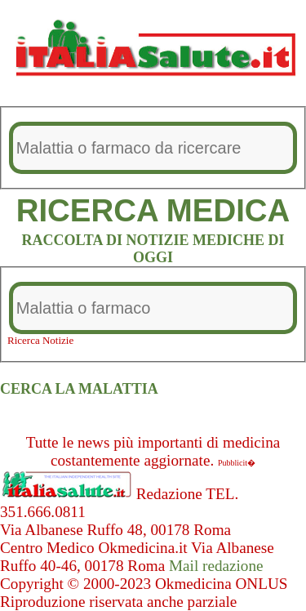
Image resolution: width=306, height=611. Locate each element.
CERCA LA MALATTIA (79, 389)
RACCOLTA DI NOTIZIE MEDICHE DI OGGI (152, 248)
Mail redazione (216, 565)
